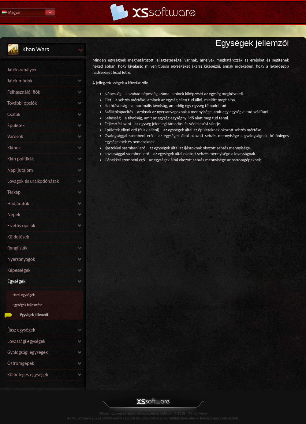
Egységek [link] (16, 281)
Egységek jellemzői (34, 315)
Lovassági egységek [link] (26, 341)
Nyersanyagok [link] (21, 259)
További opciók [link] (22, 103)
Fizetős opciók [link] (21, 225)
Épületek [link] (16, 125)
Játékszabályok (21, 70)
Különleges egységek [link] (27, 374)
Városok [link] (15, 136)
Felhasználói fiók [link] (23, 92)
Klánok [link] (14, 148)
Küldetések (18, 237)
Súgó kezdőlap (153, 12)
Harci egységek (24, 295)
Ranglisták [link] (17, 248)
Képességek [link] (18, 270)
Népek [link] (13, 214)
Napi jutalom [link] (20, 170)
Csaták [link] (13, 114)
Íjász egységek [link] (21, 330)
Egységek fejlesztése (28, 305)
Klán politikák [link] (20, 159)
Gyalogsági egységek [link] (27, 352)
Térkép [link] (14, 192)
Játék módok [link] (19, 81)
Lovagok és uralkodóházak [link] (33, 181)
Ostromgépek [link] (20, 363)
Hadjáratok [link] (18, 203)
